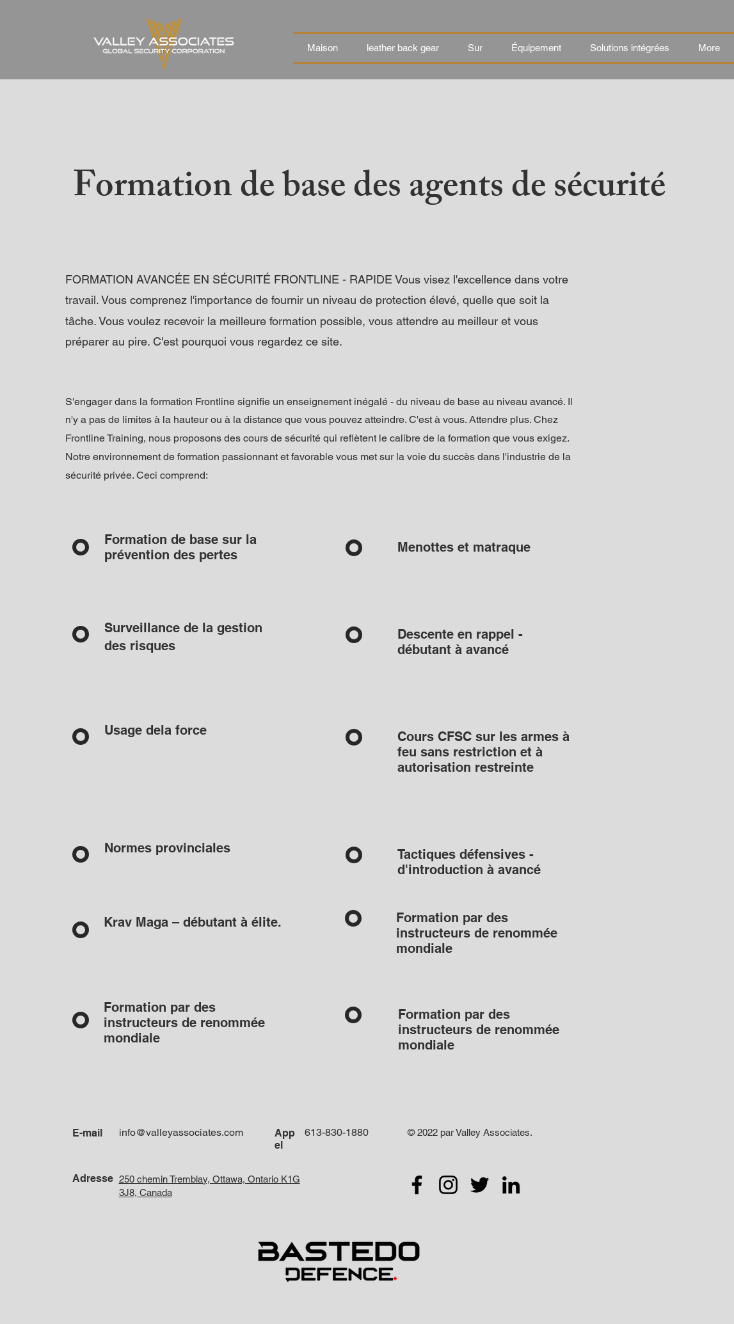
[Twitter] (479, 1184)
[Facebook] (416, 1184)
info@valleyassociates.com (181, 1132)
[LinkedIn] (511, 1184)
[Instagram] (448, 1184)
